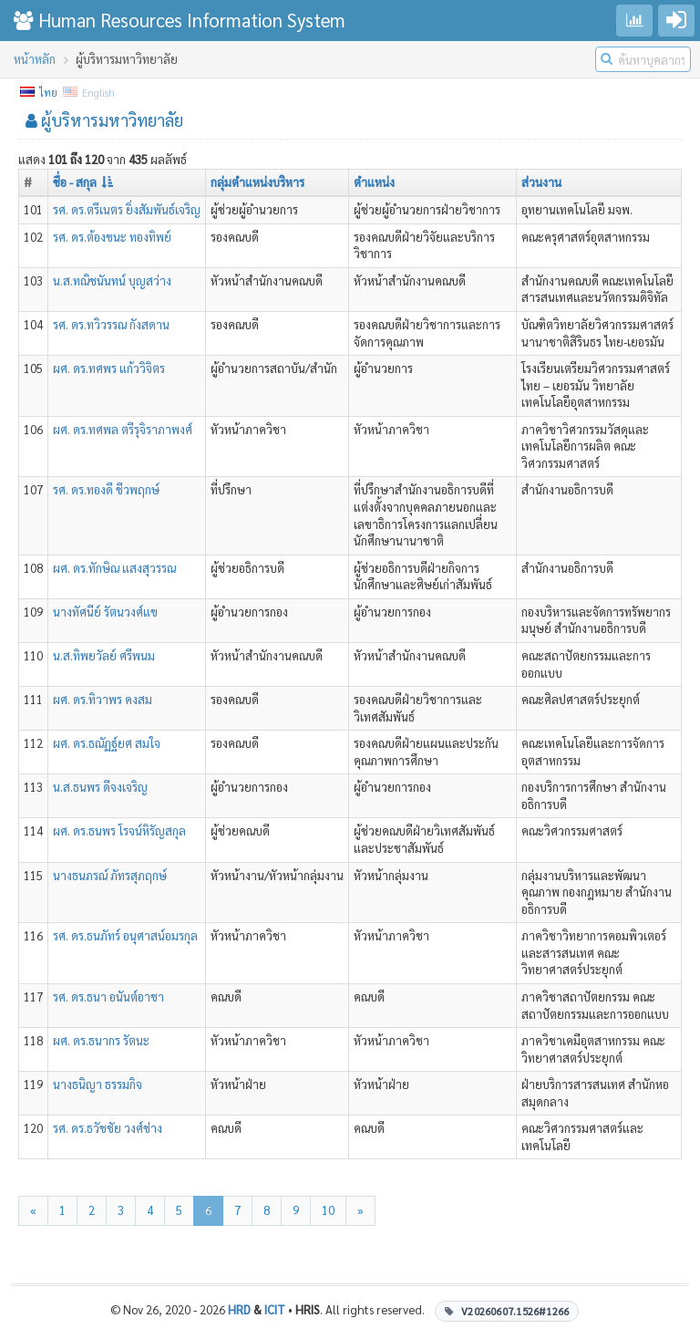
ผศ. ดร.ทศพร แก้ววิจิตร (109, 368)
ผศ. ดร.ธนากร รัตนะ (101, 1040)
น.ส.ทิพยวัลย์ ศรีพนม (104, 655)
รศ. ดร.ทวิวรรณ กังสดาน (111, 324)
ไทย (39, 92)
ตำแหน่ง (374, 182)
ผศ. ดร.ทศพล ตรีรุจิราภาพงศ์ (122, 429)
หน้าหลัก (35, 59)
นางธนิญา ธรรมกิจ (97, 1084)
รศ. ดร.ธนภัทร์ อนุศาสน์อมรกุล (125, 935)
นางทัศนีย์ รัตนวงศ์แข (105, 611)
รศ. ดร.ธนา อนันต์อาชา (108, 996)
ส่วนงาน (541, 182)
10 (328, 1210)
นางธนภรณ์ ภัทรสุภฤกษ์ (110, 875)
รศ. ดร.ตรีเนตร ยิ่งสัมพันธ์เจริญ (127, 209)
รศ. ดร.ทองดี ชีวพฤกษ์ (106, 489)
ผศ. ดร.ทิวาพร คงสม (102, 699)
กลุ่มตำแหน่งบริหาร (257, 182)
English (90, 92)
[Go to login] (676, 20)
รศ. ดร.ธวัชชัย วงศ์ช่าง (107, 1128)
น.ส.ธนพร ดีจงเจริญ (100, 786)
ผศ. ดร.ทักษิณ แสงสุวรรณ (114, 568)
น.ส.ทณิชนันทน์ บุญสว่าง (112, 280)
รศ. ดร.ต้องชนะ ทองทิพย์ (112, 236)
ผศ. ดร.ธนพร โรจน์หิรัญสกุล (119, 830)
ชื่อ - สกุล (83, 182)
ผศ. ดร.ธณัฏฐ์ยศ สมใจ (106, 743)
